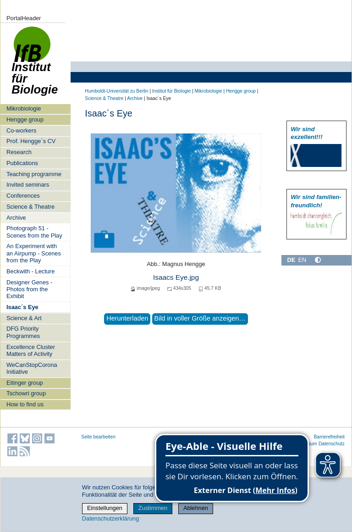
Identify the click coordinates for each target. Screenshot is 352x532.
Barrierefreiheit (329, 436)
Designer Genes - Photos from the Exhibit (29, 289)
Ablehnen (195, 507)
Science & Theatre (30, 206)
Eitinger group (24, 382)
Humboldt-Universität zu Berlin (116, 91)
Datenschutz (332, 443)
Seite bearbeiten (98, 436)
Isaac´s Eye (22, 307)
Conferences (23, 195)
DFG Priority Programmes (23, 332)
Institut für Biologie (34, 65)
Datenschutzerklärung (110, 518)
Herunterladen (127, 318)
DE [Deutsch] (291, 259)
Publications (22, 163)
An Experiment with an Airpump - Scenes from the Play (33, 253)
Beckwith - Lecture (30, 271)
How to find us (25, 404)
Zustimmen (152, 507)
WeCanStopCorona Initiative (31, 368)
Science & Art (24, 318)
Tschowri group (26, 393)
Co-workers (21, 130)
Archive (16, 217)
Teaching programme (33, 174)
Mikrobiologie (23, 108)
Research (19, 152)
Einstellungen (104, 507)
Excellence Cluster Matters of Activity (30, 350)
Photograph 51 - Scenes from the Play (34, 231)
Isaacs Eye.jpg (176, 277)
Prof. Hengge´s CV (30, 141)
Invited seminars (27, 184)
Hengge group (25, 119)
